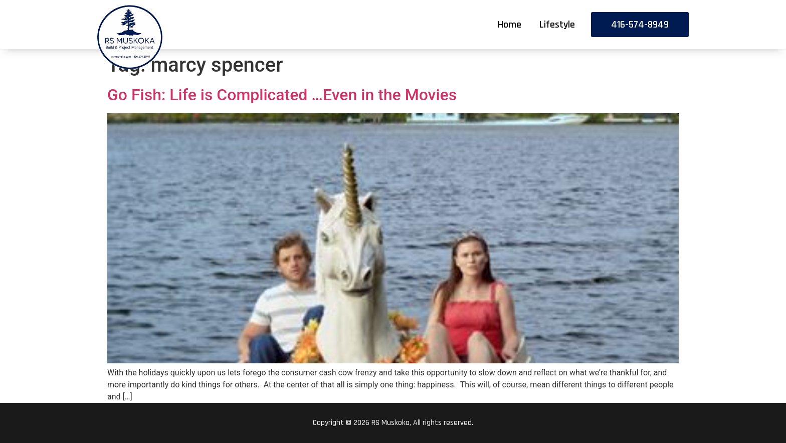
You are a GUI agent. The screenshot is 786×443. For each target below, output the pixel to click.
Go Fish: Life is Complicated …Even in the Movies (282, 94)
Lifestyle (557, 24)
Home (509, 24)
